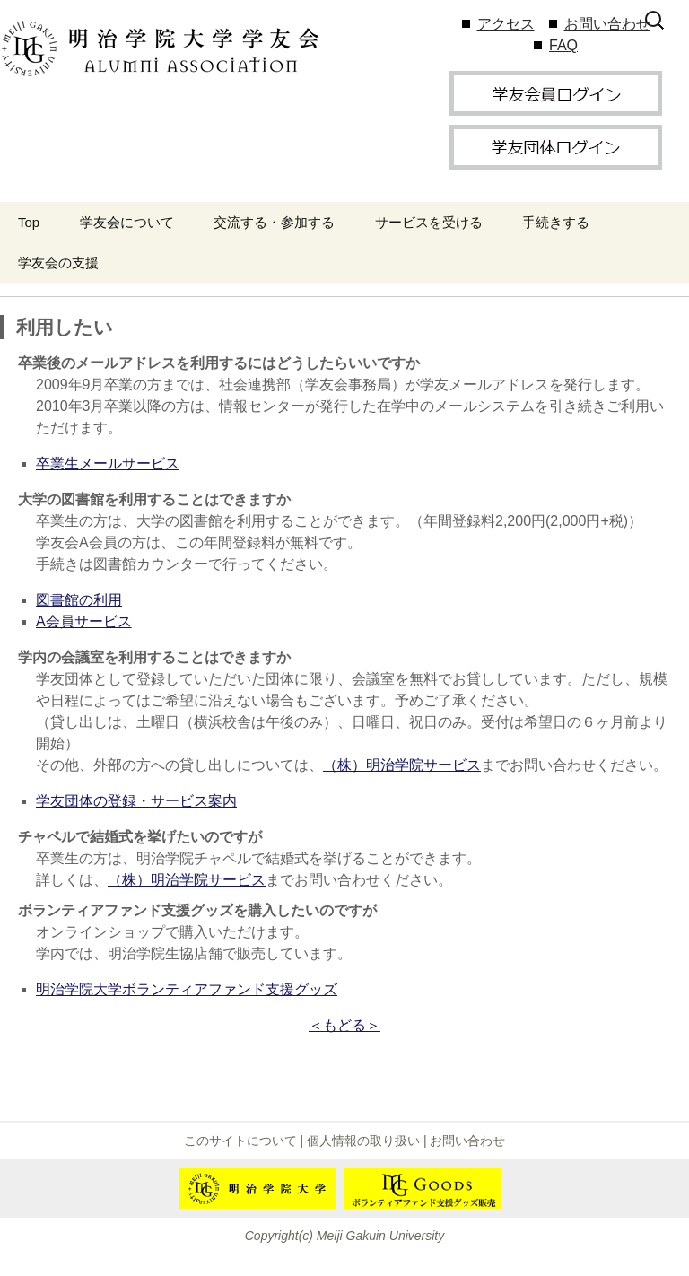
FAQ (563, 45)
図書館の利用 (79, 599)
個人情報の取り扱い (363, 1140)
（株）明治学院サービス (402, 765)
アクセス (506, 23)
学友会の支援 (58, 262)
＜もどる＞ (344, 1025)
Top (28, 222)
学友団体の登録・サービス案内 (136, 800)
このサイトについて (240, 1140)
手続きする (555, 222)
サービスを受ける (429, 222)
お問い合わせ (607, 23)
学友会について (127, 222)
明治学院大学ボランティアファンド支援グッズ (186, 989)
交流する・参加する (274, 222)
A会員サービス (84, 621)
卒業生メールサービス (107, 463)
